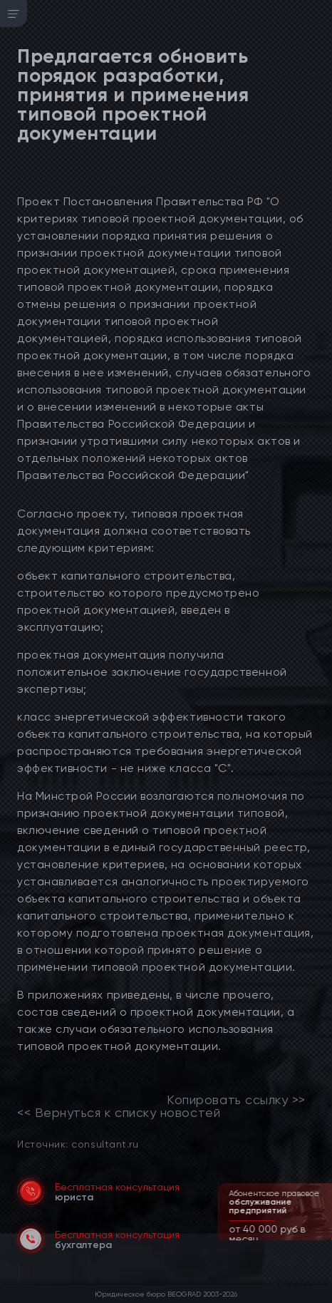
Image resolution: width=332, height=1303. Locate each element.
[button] (323, 1239)
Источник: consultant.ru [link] (77, 1143)
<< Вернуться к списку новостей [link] (118, 1112)
